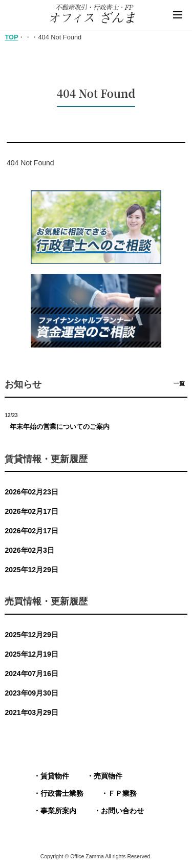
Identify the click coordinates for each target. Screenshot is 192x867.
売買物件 (108, 776)
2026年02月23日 (31, 492)
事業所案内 (58, 811)
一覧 (179, 383)
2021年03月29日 (31, 712)
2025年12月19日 (31, 654)
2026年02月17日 (31, 511)
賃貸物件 (54, 776)
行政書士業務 (61, 793)
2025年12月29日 (31, 570)
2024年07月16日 (31, 673)
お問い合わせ (122, 811)
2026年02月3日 (29, 550)
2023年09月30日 (31, 693)
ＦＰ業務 (122, 793)
